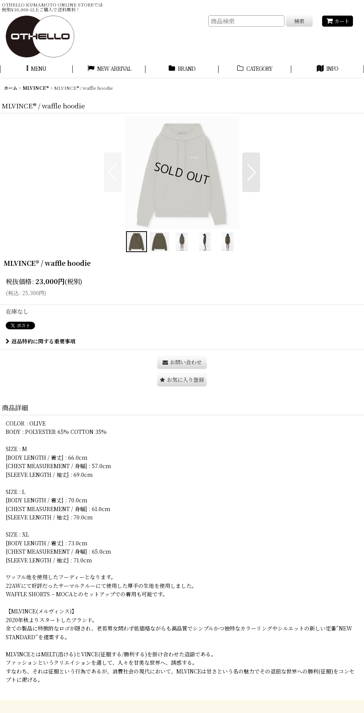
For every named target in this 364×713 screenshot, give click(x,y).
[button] (36, 69)
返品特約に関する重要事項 (40, 341)
